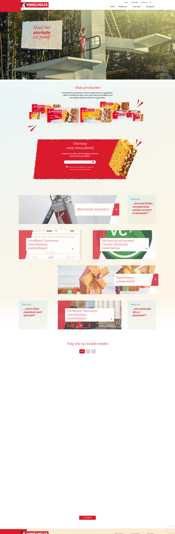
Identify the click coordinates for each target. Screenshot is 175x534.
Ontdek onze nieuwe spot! (40, 48)
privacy (83, 167)
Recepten (150, 7)
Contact (143, 2)
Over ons (136, 7)
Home (112, 7)
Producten (122, 7)
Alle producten (87, 130)
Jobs (126, 2)
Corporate (134, 2)
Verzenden (93, 162)
